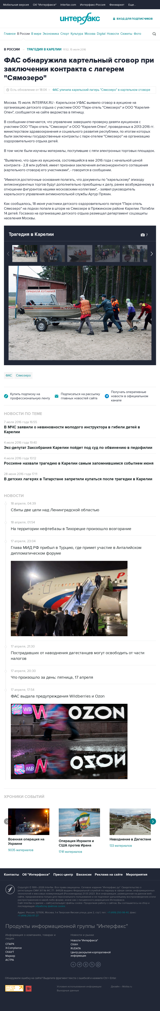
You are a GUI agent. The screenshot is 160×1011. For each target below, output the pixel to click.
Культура (77, 34)
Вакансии (83, 874)
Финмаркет (116, 4)
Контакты (11, 874)
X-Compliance (13, 948)
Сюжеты (126, 34)
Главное (10, 34)
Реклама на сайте (109, 874)
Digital (101, 34)
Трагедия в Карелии (44, 49)
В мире (36, 34)
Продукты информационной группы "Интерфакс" (66, 926)
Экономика (51, 34)
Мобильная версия (16, 4)
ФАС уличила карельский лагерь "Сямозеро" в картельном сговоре (101, 90)
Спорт (64, 34)
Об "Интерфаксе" (44, 4)
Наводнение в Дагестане (130, 839)
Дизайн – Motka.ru (121, 986)
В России (23, 34)
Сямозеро (23, 375)
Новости (113, 34)
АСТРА (9, 960)
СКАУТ (9, 952)
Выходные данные (68, 990)
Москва (90, 34)
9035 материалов (20, 850)
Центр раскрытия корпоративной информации (91, 954)
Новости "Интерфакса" (84, 940)
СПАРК (9, 944)
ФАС (9, 375)
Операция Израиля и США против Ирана (76, 843)
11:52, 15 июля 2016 (74, 49)
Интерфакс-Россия (92, 4)
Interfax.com (68, 4)
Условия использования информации (79, 986)
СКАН (74, 944)
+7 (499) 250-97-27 (28, 915)
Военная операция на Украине (26, 841)
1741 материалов (70, 852)
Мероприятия (136, 874)
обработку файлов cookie (50, 906)
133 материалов (121, 846)
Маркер (10, 956)
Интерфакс (80, 18)
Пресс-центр (63, 874)
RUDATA (76, 948)
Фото (137, 34)
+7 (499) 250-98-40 (118, 912)
